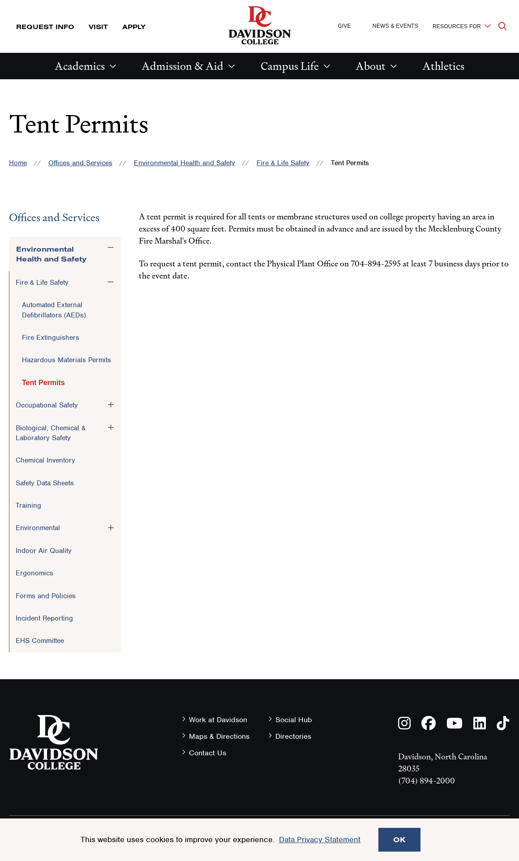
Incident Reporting (44, 618)
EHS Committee (40, 640)
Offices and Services (80, 162)
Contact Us (207, 753)
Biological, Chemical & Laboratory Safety (51, 433)
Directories (293, 736)
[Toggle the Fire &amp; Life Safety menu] (110, 282)
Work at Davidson (218, 719)
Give (344, 26)
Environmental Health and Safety (184, 162)
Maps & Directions (219, 736)
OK (399, 839)
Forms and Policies (46, 595)
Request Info (45, 26)
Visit (98, 26)
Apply (134, 26)
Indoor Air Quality (44, 550)
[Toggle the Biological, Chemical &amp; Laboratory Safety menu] (110, 427)
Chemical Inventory (45, 460)
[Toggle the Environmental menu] (110, 527)
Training (28, 505)
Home (18, 162)
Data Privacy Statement (319, 839)
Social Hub (293, 719)
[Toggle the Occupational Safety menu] (110, 405)
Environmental (38, 527)
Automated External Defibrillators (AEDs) (54, 309)
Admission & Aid (182, 66)
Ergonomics (34, 573)
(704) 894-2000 (426, 780)
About (371, 66)
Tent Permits (43, 382)
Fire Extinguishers (50, 337)
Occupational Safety (47, 405)
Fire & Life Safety (283, 162)
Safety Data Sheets (45, 483)
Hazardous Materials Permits (66, 360)
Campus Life (290, 66)
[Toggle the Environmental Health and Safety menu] (110, 247)
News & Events (395, 26)
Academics (80, 66)
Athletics (443, 66)
